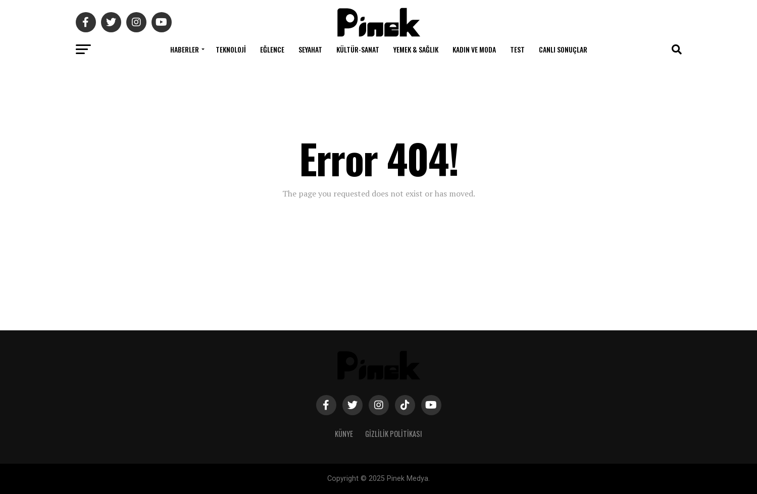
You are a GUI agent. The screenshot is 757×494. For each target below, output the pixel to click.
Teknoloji (231, 49)
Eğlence (272, 49)
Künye (344, 433)
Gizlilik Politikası (393, 433)
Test (517, 49)
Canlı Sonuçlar (563, 49)
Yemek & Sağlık (415, 49)
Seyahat (310, 49)
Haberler (184, 49)
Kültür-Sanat (357, 49)
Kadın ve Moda (474, 49)
